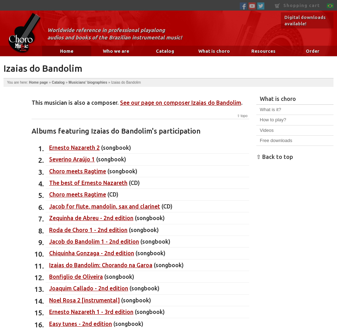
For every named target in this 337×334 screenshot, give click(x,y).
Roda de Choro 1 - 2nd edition (88, 230)
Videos (267, 130)
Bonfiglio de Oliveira (76, 277)
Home (66, 51)
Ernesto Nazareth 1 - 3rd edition (91, 312)
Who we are (116, 51)
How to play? (273, 119)
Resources (263, 51)
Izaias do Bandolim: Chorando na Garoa (100, 265)
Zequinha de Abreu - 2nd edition (91, 218)
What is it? (270, 109)
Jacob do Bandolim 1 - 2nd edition (94, 241)
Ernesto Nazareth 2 (74, 147)
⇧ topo (242, 116)
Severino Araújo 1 (72, 159)
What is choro (214, 51)
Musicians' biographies (87, 82)
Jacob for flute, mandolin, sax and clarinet (104, 206)
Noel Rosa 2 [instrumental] (84, 300)
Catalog (165, 51)
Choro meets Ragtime (77, 171)
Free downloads (276, 140)
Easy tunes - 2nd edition (80, 324)
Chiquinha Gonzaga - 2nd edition (91, 253)
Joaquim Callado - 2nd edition (88, 288)
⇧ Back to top (274, 157)
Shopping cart (297, 5)
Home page (38, 82)
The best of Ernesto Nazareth (88, 183)
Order (312, 51)
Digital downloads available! (305, 20)
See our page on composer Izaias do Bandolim (180, 102)
